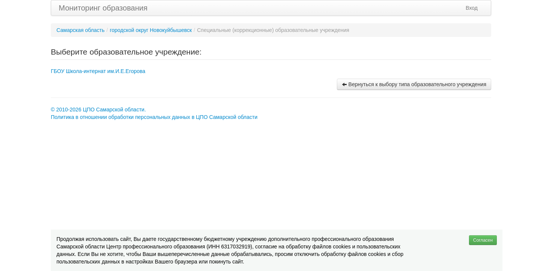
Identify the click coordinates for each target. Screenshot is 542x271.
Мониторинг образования (103, 8)
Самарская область (80, 30)
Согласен (483, 240)
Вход (472, 8)
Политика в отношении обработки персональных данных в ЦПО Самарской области (154, 117)
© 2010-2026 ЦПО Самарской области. (98, 110)
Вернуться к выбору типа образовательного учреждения (414, 84)
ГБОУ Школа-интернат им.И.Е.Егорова (98, 71)
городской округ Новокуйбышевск (151, 30)
